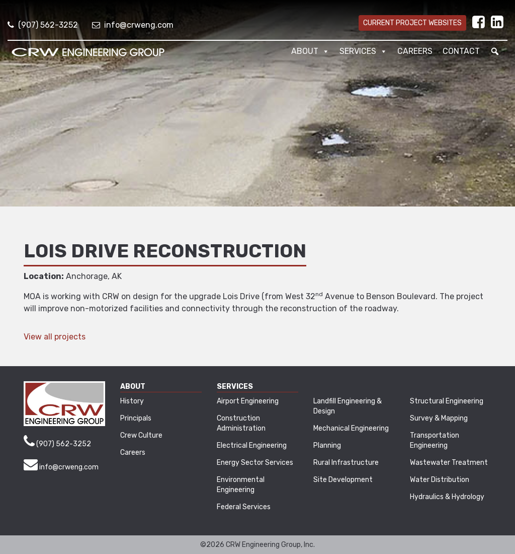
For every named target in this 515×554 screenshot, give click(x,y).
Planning (327, 445)
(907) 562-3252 (43, 25)
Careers (415, 51)
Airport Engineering (248, 401)
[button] (494, 51)
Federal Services (244, 507)
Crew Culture (141, 435)
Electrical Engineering (252, 445)
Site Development (343, 479)
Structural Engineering (446, 401)
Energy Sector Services (255, 462)
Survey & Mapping (439, 418)
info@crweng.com (133, 25)
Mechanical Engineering (351, 428)
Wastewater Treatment (449, 462)
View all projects (54, 336)
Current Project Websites (412, 23)
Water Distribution (439, 479)
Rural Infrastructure (346, 462)
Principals (135, 418)
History (132, 401)
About (310, 51)
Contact (461, 51)
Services (363, 51)
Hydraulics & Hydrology (447, 497)
